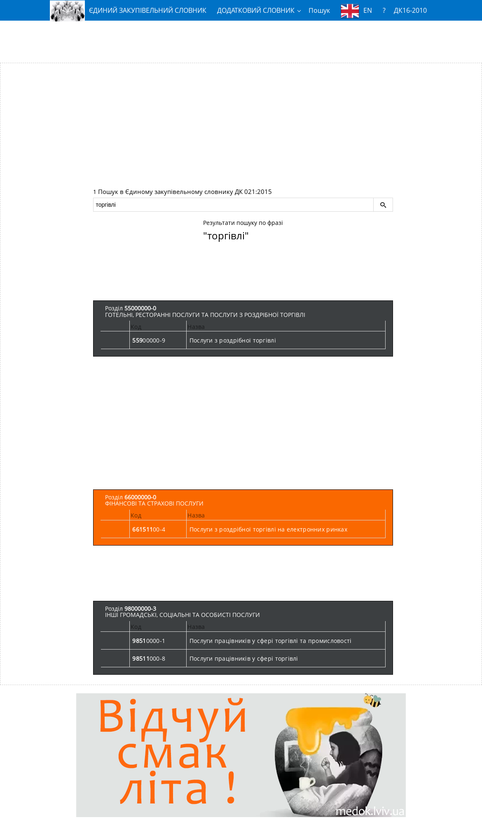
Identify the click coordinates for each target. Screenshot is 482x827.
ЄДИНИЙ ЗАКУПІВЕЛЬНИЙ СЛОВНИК (128, 10)
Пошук (319, 10)
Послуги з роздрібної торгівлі (233, 340)
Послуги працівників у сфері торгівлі (244, 658)
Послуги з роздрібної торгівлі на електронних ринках (268, 529)
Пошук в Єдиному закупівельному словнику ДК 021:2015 (185, 191)
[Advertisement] (241, 38)
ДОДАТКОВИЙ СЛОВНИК (256, 10)
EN (356, 11)
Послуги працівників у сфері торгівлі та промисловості (271, 641)
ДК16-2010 (410, 10)
